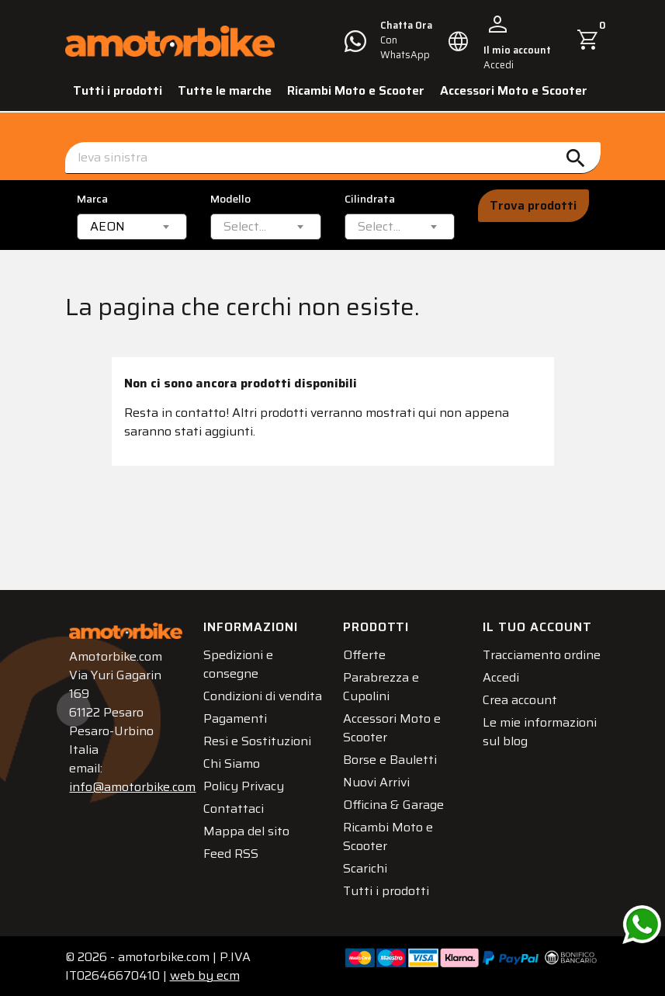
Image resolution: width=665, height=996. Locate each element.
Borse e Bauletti (391, 758)
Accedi (502, 694)
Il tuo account (539, 625)
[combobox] (132, 226)
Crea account (521, 717)
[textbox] (244, 226)
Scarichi (367, 866)
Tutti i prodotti (117, 90)
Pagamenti (236, 735)
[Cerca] (333, 158)
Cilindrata (370, 199)
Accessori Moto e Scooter (513, 90)
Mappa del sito (248, 848)
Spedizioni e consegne (240, 663)
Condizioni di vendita (241, 704)
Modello (230, 199)
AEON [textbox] (107, 226)
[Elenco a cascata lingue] (458, 41)
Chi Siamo (233, 780)
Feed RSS (232, 870)
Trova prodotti (533, 205)
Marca (92, 199)
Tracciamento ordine (523, 663)
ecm (205, 974)
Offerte (366, 653)
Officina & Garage (395, 803)
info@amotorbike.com (135, 785)
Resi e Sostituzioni (259, 758)
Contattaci (235, 825)
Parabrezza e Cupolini (383, 685)
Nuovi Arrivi (378, 780)
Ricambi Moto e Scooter (355, 90)
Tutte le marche (225, 90)
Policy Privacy (245, 803)
